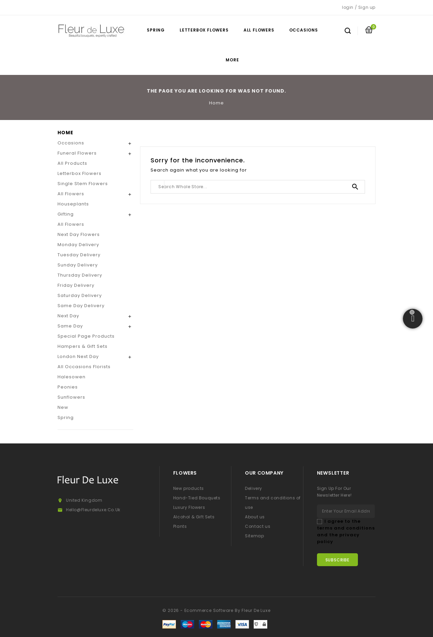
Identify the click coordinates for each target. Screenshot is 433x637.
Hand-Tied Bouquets (197, 498)
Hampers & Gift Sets (83, 346)
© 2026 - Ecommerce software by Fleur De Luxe (216, 610)
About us (255, 517)
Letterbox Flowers (204, 30)
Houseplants (73, 204)
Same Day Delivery (81, 305)
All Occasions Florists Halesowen (84, 371)
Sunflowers (71, 397)
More (232, 60)
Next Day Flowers (79, 234)
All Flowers (259, 30)
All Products (72, 163)
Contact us (257, 526)
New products (188, 488)
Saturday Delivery (80, 295)
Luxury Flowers (189, 507)
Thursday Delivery (80, 275)
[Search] (258, 187)
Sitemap (254, 536)
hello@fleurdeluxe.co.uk (93, 510)
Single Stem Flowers (83, 183)
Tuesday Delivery (79, 255)
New (63, 407)
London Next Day (78, 356)
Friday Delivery (76, 285)
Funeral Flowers (77, 153)
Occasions (303, 30)
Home (65, 132)
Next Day (68, 316)
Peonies (68, 387)
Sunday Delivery (78, 265)
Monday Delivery (78, 244)
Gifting (66, 214)
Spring (156, 30)
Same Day (70, 326)
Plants (180, 526)
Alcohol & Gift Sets (193, 517)
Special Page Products (86, 336)
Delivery (253, 488)
